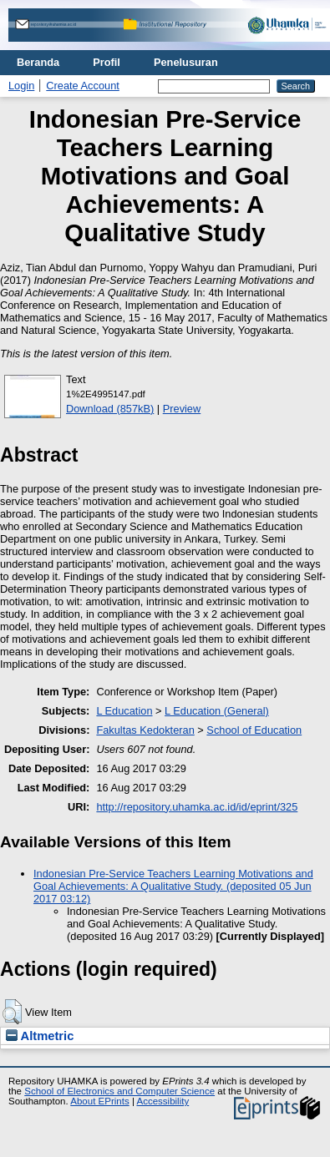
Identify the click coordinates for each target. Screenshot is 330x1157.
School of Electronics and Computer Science (119, 1091)
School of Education (254, 730)
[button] (12, 1011)
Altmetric (40, 1036)
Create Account (82, 85)
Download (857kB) (110, 408)
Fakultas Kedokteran (145, 730)
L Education (124, 711)
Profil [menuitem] (106, 62)
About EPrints (99, 1101)
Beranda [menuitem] (38, 62)
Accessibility (162, 1101)
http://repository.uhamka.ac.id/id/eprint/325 (196, 807)
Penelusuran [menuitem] (186, 62)
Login (21, 85)
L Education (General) (217, 711)
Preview (182, 408)
